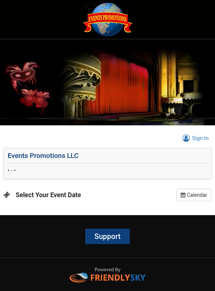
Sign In (194, 138)
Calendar (194, 195)
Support (107, 236)
